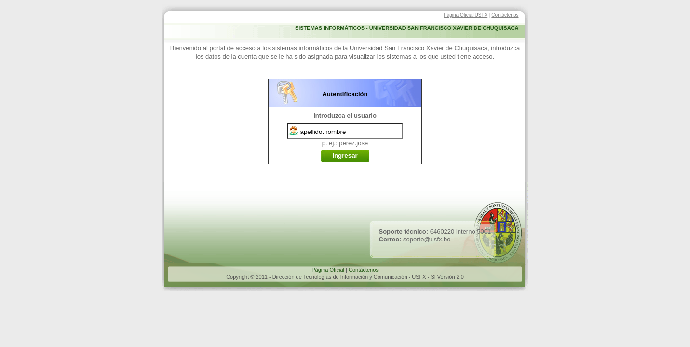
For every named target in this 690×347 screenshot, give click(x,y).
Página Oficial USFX (465, 15)
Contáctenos (504, 15)
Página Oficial (327, 270)
